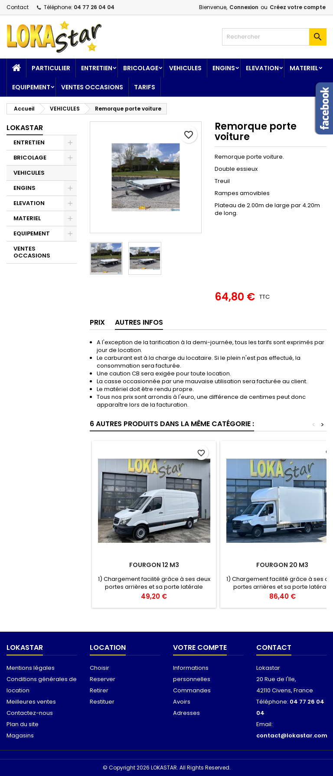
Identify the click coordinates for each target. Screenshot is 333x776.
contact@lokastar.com (291, 735)
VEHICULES (185, 68)
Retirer (99, 690)
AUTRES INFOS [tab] (139, 322)
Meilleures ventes (31, 702)
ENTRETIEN (96, 68)
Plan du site (23, 724)
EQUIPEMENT (31, 87)
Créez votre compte (298, 7)
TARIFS (144, 87)
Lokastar (25, 128)
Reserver (102, 679)
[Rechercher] (274, 37)
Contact (18, 7)
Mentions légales (31, 668)
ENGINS (223, 68)
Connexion (243, 7)
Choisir (99, 668)
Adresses (186, 713)
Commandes (192, 690)
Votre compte (200, 647)
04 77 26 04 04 (94, 7)
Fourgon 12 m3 (154, 565)
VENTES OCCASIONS (92, 87)
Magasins (20, 735)
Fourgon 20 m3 (282, 565)
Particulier (51, 68)
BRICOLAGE (140, 68)
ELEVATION (262, 68)
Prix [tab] (97, 322)
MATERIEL (304, 68)
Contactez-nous (30, 713)
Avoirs (181, 702)
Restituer (102, 702)
